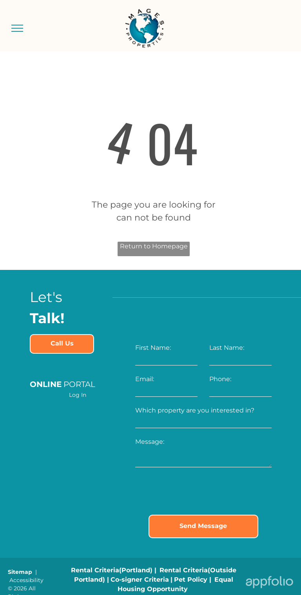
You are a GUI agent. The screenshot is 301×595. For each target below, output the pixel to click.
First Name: (153, 347)
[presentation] (194, 491)
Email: (144, 379)
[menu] (17, 28)
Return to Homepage (154, 246)
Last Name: (226, 347)
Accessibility (26, 580)
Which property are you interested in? (194, 410)
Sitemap (20, 571)
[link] (62, 344)
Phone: (220, 379)
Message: (149, 441)
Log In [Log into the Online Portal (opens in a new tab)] (77, 394)
